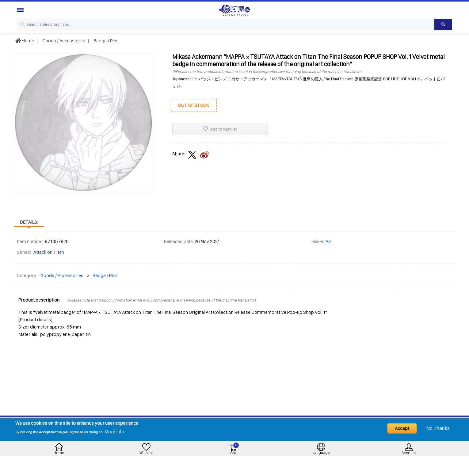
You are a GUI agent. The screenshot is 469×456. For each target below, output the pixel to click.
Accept (402, 428)
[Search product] (443, 24)
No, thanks (438, 428)
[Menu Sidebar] (21, 10)
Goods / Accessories (63, 41)
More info (114, 432)
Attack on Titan (48, 252)
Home (24, 41)
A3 (328, 241)
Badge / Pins (106, 41)
